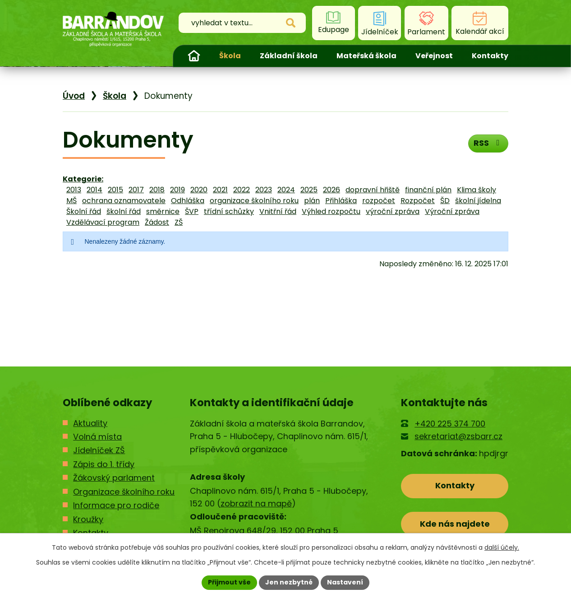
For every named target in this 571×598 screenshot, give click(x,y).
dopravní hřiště (372, 190)
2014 (94, 190)
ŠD (445, 200)
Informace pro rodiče (116, 505)
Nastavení (345, 582)
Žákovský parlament (114, 477)
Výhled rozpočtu (331, 211)
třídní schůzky (229, 211)
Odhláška (187, 200)
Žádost (157, 222)
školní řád (123, 211)
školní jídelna (478, 200)
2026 (331, 190)
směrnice (163, 211)
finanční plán (428, 190)
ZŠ (179, 222)
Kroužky (88, 519)
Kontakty (490, 56)
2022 (241, 190)
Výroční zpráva (452, 211)
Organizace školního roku (124, 491)
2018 (157, 190)
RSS (488, 142)
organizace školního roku (254, 200)
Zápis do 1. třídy (103, 464)
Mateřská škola (366, 56)
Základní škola (289, 56)
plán (312, 200)
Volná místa (97, 436)
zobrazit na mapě (256, 503)
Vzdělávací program (102, 222)
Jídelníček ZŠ (99, 450)
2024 (286, 190)
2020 (198, 190)
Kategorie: (83, 179)
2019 (177, 190)
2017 (136, 190)
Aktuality (90, 423)
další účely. (501, 547)
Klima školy (476, 190)
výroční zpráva (392, 211)
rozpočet (378, 200)
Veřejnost (434, 56)
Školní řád (83, 211)
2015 (115, 190)
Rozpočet (418, 200)
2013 (73, 190)
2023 (263, 190)
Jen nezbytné (289, 582)
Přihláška (341, 200)
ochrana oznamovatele (124, 200)
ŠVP (191, 211)
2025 (309, 190)
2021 (220, 190)
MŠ (71, 200)
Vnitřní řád (277, 211)
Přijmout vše (229, 582)
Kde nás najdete (455, 523)
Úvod (194, 56)
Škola (230, 56)
